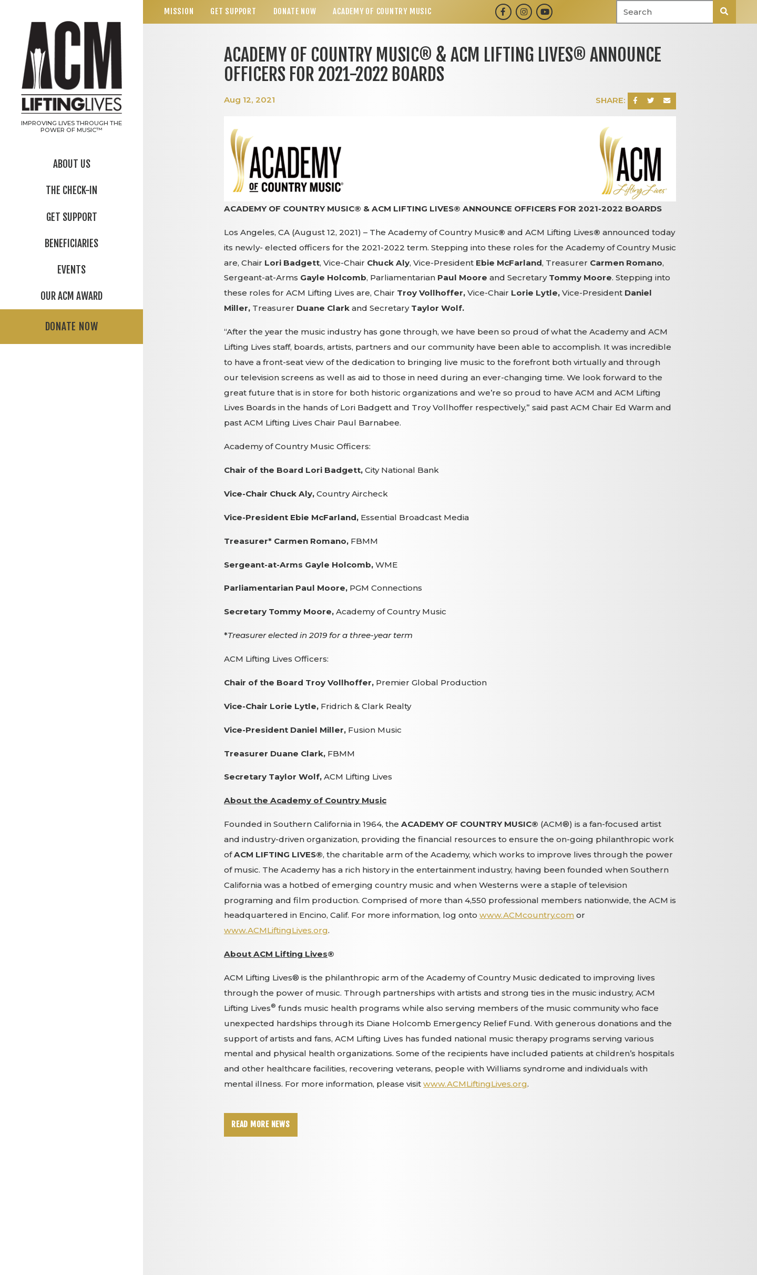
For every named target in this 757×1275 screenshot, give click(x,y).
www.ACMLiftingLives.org (276, 930)
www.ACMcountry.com (526, 915)
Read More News (260, 1124)
